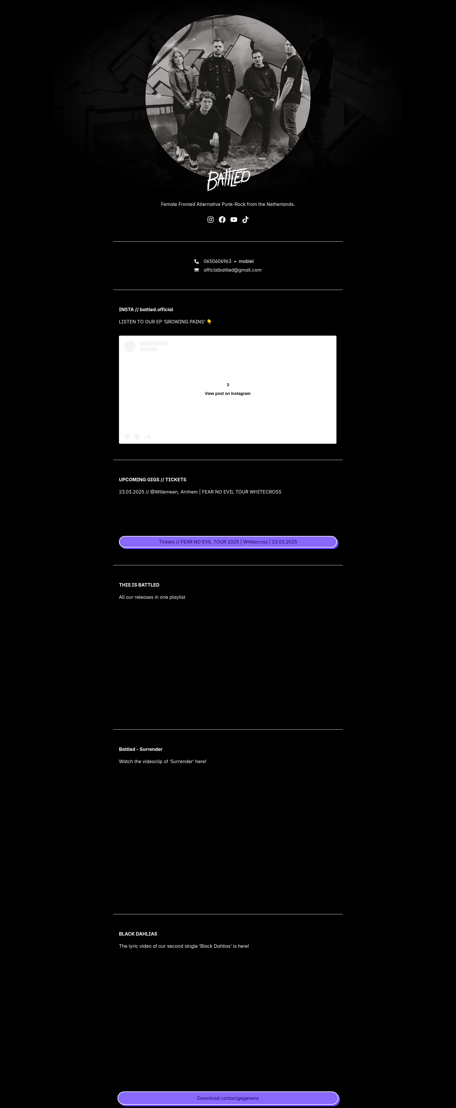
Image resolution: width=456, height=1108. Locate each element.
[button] (228, 1098)
